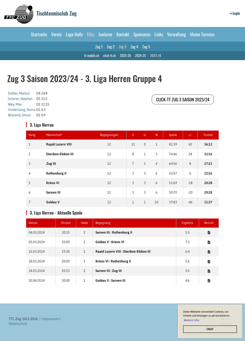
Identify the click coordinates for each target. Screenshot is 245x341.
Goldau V (53, 202)
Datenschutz (18, 323)
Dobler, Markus (19, 93)
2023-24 (155, 55)
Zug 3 (122, 46)
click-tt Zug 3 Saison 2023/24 (182, 99)
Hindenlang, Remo (21, 110)
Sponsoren (141, 34)
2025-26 (125, 55)
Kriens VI (52, 183)
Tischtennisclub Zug (56, 13)
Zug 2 (111, 46)
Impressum (50, 319)
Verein (56, 34)
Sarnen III (53, 192)
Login (234, 13)
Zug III (51, 163)
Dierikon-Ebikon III (60, 154)
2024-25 (140, 55)
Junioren (105, 34)
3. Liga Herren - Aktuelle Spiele (56, 213)
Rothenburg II (56, 173)
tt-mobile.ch (91, 55)
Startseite (39, 34)
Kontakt (122, 34)
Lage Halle (74, 34)
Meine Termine (202, 34)
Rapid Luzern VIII (59, 144)
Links (158, 34)
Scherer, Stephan (20, 99)
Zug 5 (146, 46)
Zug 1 (99, 46)
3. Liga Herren (42, 125)
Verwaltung (176, 34)
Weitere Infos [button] (191, 320)
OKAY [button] (210, 329)
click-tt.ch (109, 55)
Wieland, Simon (19, 115)
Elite (90, 34)
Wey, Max (15, 104)
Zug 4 (134, 46)
